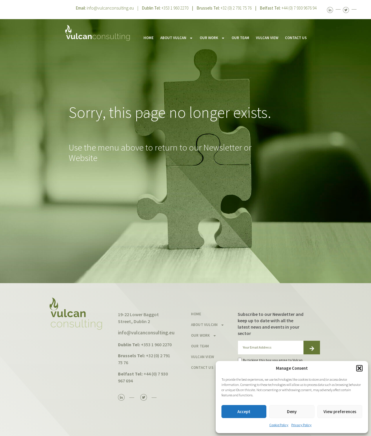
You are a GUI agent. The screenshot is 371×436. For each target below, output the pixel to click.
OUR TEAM (240, 37)
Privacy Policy (301, 425)
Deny (292, 411)
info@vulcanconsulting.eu (110, 8)
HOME (148, 37)
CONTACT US (296, 37)
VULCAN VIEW (267, 37)
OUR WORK (212, 38)
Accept (243, 411)
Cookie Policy (278, 425)
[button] (359, 368)
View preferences (339, 411)
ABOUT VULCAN (176, 38)
